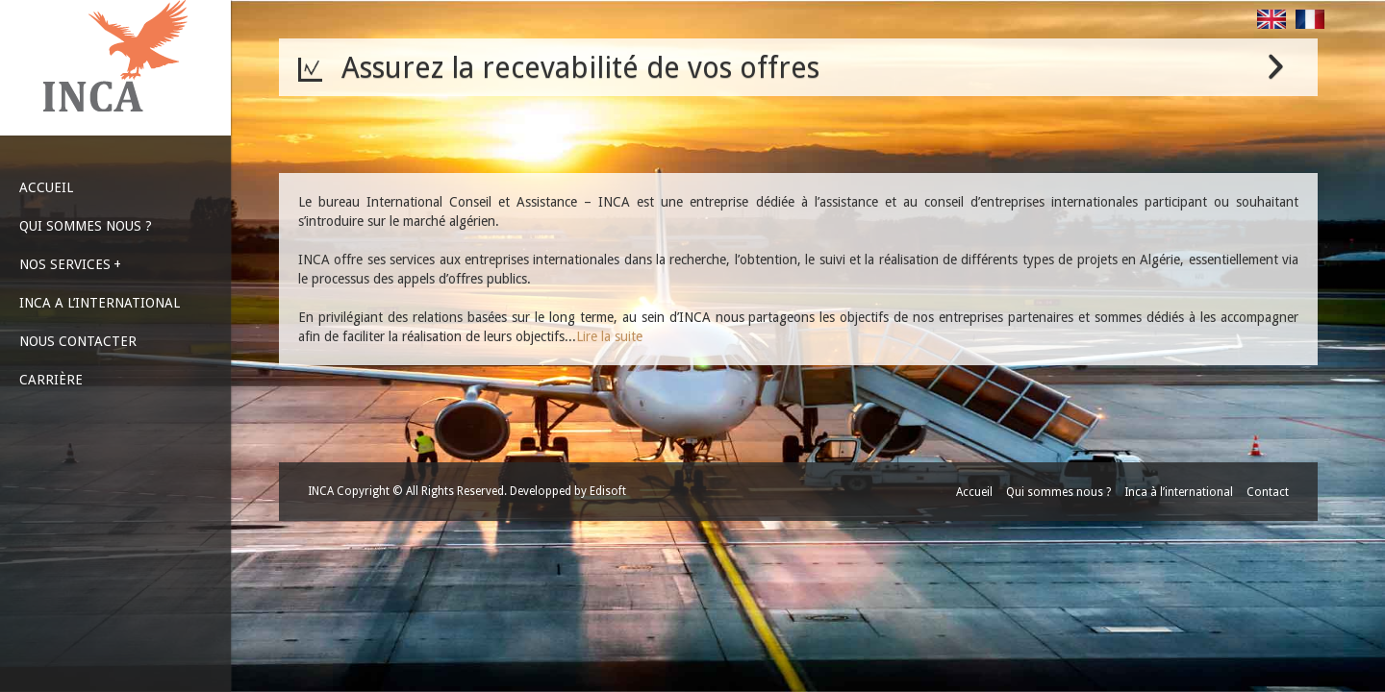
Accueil (974, 492)
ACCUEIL (46, 187)
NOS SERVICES (70, 264)
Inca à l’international (1178, 492)
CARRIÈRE (51, 379)
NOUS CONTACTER (78, 341)
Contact (1267, 492)
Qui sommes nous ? (1058, 492)
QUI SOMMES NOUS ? (85, 226)
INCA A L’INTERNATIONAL (99, 302)
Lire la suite (609, 336)
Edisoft (608, 491)
